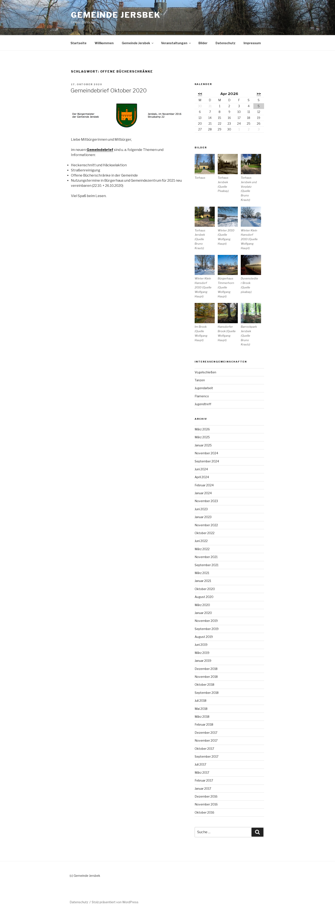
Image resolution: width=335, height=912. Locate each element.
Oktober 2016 (204, 812)
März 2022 (202, 549)
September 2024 (207, 461)
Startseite (79, 43)
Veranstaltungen (176, 43)
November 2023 (206, 501)
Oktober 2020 (205, 589)
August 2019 (204, 637)
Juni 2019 (201, 644)
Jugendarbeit (204, 388)
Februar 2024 (204, 485)
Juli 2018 (200, 700)
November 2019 (206, 621)
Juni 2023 (201, 509)
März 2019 (202, 653)
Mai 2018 (201, 708)
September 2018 (207, 692)
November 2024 (206, 453)
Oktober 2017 (204, 748)
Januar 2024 (203, 493)
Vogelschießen (205, 372)
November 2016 (206, 804)
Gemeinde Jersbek (116, 15)
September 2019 (207, 629)
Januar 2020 (203, 613)
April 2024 (202, 477)
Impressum (252, 43)
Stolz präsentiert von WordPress (115, 902)
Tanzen (200, 380)
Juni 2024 (201, 469)
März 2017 (202, 772)
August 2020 (204, 597)
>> (259, 94)
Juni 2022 (201, 541)
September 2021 (206, 565)
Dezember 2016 (206, 796)
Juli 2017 (200, 764)
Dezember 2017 (206, 732)
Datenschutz (225, 43)
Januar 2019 (203, 660)
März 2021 (202, 573)
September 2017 (206, 756)
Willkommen (104, 43)
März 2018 (202, 716)
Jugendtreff (203, 404)
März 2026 (202, 429)
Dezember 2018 (206, 669)
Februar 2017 (204, 780)
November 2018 (206, 676)
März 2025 (202, 437)
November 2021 (206, 557)
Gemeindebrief (100, 150)
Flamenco (202, 396)
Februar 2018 (204, 724)
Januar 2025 (203, 445)
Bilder (202, 43)
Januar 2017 (203, 788)
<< (200, 94)
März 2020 (202, 605)
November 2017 (206, 740)
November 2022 (206, 525)
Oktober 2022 (205, 533)
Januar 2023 (203, 517)
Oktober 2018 (204, 684)
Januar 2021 (203, 581)
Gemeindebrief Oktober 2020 (109, 90)
